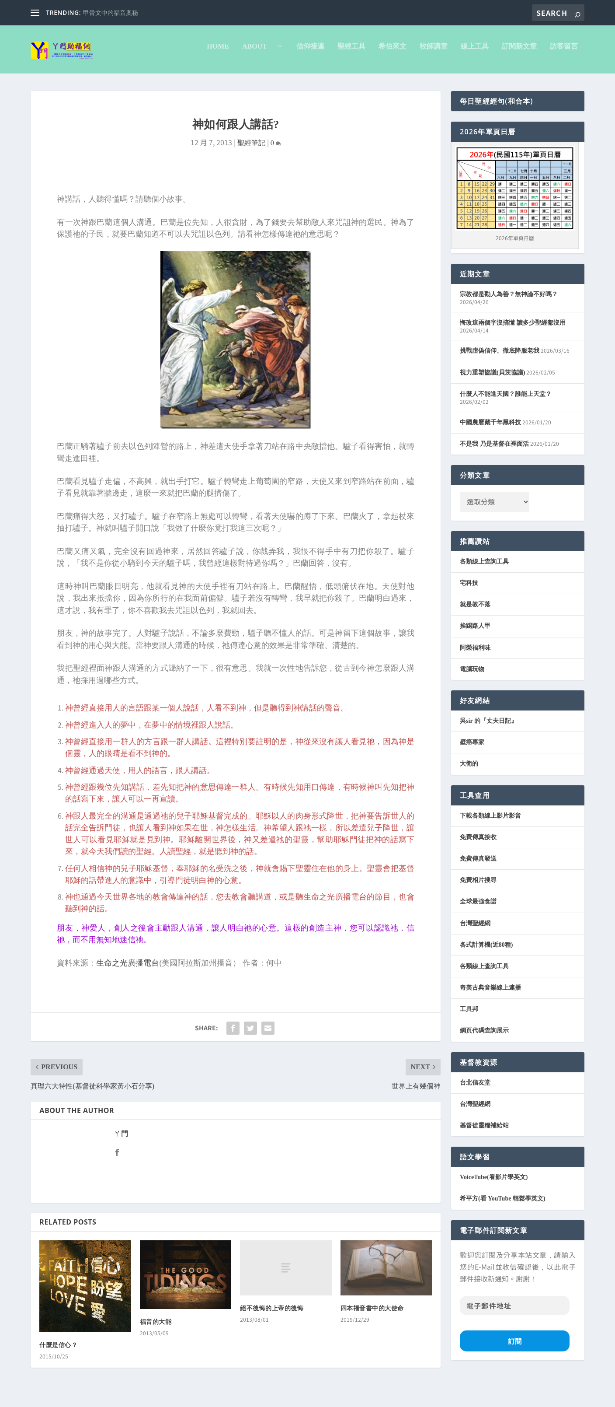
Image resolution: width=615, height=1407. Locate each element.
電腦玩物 (472, 675)
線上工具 (475, 52)
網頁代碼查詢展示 (484, 1036)
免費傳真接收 (478, 843)
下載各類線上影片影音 (490, 822)
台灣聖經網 (475, 929)
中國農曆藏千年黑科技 (490, 428)
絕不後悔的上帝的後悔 (271, 1314)
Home (218, 52)
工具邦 (469, 1015)
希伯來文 (393, 52)
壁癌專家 (472, 748)
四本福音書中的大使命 (372, 1314)
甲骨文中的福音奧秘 (110, 13)
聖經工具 (351, 52)
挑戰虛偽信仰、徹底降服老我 (499, 357)
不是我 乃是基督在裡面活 (494, 450)
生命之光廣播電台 (127, 969)
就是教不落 (475, 610)
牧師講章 (434, 52)
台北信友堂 (475, 1088)
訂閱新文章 (519, 52)
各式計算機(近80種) (486, 951)
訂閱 (515, 1347)
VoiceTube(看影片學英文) (494, 1183)
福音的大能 (156, 1328)
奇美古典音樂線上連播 (490, 993)
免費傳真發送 (478, 864)
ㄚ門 (121, 1140)
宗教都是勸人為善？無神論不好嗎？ (509, 300)
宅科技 (469, 589)
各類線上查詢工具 (484, 567)
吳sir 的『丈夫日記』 (488, 727)
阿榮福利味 (475, 654)
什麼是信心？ (58, 1351)
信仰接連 (310, 52)
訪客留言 (564, 52)
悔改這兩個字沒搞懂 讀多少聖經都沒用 (513, 329)
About (258, 52)
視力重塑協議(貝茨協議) (492, 378)
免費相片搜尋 (478, 886)
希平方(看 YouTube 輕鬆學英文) (503, 1204)
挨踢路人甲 (475, 632)
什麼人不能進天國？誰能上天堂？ (506, 400)
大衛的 (469, 769)
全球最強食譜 (478, 907)
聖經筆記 (251, 149)
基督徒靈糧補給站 (484, 1131)
